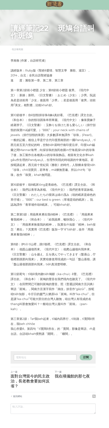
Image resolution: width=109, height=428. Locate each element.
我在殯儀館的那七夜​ (73, 371)
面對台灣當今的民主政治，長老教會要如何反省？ (30, 376)
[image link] (54, 4)
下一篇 (59, 366)
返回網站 (16, 391)
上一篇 (14, 366)
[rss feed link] (97, 391)
